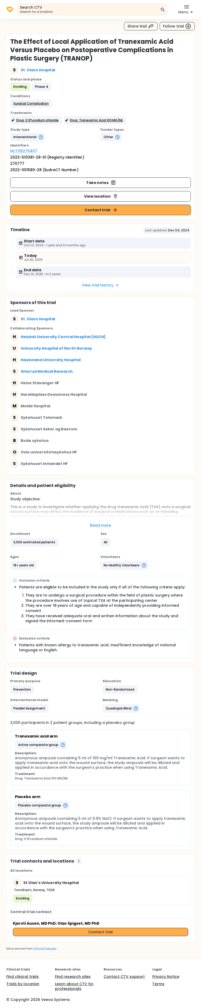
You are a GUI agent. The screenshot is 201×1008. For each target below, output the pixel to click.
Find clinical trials (22, 976)
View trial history (100, 285)
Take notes (101, 182)
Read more (100, 525)
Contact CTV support (124, 976)
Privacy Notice (165, 976)
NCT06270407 (23, 151)
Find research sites (73, 976)
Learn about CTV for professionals (74, 986)
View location (101, 196)
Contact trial (101, 210)
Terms (158, 984)
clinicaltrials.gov (44, 949)
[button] (31, 103)
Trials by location (22, 984)
